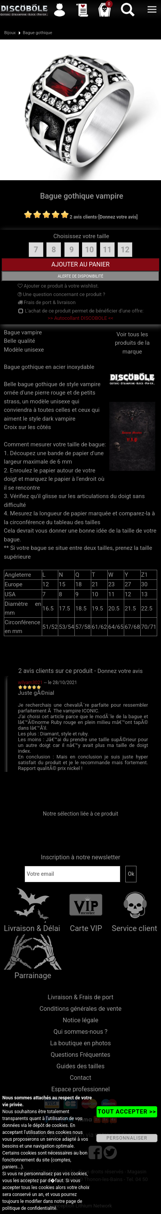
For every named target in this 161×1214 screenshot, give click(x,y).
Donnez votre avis (120, 671)
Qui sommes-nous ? (81, 1031)
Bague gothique (37, 32)
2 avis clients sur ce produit (55, 670)
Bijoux (10, 32)
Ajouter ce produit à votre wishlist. (58, 286)
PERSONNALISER (127, 1138)
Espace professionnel (80, 1089)
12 (125, 249)
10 (89, 249)
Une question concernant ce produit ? (61, 294)
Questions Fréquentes (80, 1054)
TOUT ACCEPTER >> (127, 1111)
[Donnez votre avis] (118, 217)
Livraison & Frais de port (80, 997)
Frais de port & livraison (47, 302)
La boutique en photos (80, 1043)
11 (107, 249)
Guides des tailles (80, 1066)
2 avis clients (83, 217)
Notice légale (81, 1020)
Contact (80, 1077)
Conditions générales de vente (80, 1008)
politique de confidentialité (29, 1208)
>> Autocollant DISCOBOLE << (80, 318)
